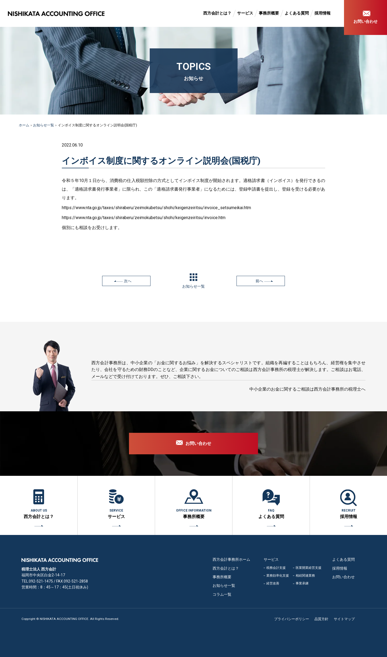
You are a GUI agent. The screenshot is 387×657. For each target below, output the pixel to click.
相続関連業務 (305, 575)
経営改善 (272, 583)
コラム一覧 (222, 594)
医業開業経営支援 (308, 568)
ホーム (24, 125)
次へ (127, 281)
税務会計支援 (276, 568)
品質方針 (321, 619)
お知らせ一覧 (43, 125)
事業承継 (302, 583)
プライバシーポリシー (291, 619)
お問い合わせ (365, 21)
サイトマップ (344, 619)
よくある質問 (297, 13)
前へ (259, 281)
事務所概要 (269, 13)
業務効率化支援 (277, 575)
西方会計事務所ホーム (231, 559)
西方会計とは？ (217, 13)
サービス (245, 13)
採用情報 (322, 13)
